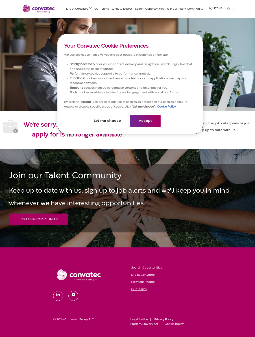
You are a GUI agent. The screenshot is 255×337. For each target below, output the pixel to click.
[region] (130, 84)
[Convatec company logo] (39, 8)
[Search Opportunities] (149, 9)
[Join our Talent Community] (185, 9)
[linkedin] (58, 296)
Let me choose (107, 121)
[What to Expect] (121, 9)
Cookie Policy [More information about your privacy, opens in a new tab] (166, 106)
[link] (89, 274)
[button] (215, 8)
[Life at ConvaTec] (77, 9)
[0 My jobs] (231, 8)
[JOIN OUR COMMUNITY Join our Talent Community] (38, 219)
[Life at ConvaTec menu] (90, 9)
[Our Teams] (101, 9)
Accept (145, 121)
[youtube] (73, 296)
